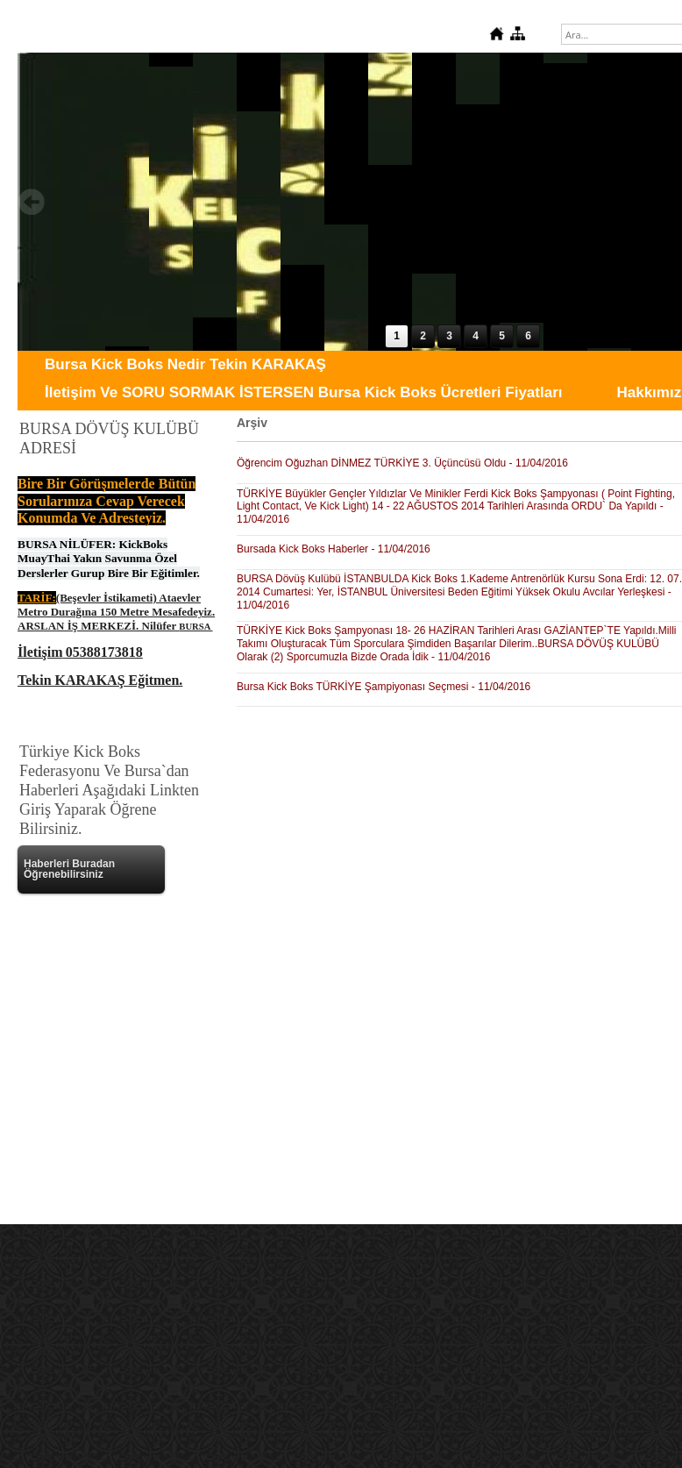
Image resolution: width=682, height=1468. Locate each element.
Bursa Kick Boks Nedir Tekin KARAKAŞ (185, 364)
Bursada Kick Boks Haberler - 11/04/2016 (333, 549)
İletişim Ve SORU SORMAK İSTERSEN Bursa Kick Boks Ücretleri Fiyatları (303, 392)
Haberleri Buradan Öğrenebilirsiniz (69, 869)
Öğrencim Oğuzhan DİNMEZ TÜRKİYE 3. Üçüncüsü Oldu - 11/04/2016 (402, 463)
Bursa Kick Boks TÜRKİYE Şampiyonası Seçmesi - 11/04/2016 (383, 687)
